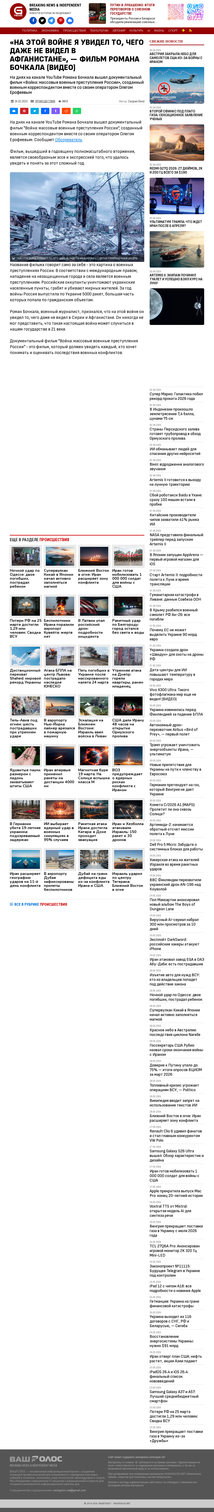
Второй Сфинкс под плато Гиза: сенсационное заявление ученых (176, 115)
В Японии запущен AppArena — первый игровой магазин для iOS (176, 559)
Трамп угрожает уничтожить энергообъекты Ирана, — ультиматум (175, 749)
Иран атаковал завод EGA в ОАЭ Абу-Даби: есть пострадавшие (177, 962)
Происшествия (74, 31)
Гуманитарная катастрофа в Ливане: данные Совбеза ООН (175, 597)
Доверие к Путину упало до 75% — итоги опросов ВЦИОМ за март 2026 (176, 1070)
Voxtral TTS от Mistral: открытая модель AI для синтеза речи (170, 1211)
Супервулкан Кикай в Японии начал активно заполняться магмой (175, 1015)
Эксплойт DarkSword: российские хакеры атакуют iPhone (174, 944)
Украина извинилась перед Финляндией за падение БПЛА (176, 712)
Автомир (118, 31)
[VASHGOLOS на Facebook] (33, 20)
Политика (29, 31)
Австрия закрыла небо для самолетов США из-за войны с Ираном (176, 58)
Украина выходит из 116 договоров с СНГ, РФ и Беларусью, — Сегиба (170, 1321)
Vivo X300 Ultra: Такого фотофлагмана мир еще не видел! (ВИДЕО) (173, 694)
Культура (136, 31)
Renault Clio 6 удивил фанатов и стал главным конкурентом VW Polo (176, 1136)
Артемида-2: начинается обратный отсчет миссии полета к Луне (172, 829)
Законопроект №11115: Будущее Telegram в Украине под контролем (175, 1271)
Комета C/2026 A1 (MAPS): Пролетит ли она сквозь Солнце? (172, 809)
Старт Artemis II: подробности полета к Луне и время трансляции (176, 579)
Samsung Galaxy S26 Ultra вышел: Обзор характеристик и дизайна (177, 1156)
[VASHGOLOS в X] (42, 20)
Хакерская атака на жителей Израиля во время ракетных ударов (174, 864)
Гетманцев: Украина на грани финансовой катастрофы (174, 1304)
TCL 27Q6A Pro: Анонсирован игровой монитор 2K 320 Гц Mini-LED (175, 1251)
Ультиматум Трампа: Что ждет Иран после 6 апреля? (176, 224)
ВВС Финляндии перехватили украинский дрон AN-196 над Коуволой (175, 884)
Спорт (173, 31)
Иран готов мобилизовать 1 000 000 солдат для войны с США (174, 1176)
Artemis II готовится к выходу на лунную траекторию (175, 482)
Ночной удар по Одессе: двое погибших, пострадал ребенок (176, 997)
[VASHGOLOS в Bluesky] (70, 20)
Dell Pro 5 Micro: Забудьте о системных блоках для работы (176, 847)
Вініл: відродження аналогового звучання (177, 466)
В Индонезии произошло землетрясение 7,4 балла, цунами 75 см (172, 414)
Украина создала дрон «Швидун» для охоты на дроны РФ (177, 654)
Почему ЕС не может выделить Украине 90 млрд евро (173, 634)
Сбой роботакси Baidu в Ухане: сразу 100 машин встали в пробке (176, 500)
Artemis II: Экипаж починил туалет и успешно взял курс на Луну (176, 279)
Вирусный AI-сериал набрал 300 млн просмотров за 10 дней (174, 924)
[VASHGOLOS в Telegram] (51, 20)
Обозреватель (68, 140)
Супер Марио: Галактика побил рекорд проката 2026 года (176, 396)
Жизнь (159, 31)
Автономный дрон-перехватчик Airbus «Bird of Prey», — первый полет (174, 730)
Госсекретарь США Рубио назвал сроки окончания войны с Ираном (176, 1050)
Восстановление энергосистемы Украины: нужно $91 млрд (172, 1341)
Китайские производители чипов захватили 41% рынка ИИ (174, 520)
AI (148, 31)
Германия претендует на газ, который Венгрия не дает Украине (175, 789)
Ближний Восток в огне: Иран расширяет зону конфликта (175, 1118)
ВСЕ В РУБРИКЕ (40, 904)
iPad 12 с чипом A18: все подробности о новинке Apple (175, 1288)
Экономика (50, 31)
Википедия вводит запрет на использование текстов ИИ (174, 1103)
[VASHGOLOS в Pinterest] (60, 20)
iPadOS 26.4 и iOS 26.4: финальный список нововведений (169, 1376)
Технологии (99, 31)
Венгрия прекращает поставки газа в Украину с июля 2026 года (176, 1231)
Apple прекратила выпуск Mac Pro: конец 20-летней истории (176, 1193)
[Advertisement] (77, 497)
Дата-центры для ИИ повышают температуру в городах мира (172, 674)
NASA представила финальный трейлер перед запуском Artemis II (176, 539)
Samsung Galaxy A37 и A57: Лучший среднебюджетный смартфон (174, 1396)
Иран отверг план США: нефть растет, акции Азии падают (176, 1359)
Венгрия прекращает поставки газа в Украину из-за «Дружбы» (176, 1436)
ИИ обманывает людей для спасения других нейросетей (175, 451)
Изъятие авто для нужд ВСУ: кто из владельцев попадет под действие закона (175, 979)
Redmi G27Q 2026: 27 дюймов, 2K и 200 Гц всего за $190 (176, 170)
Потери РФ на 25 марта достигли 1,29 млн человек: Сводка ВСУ (174, 1416)
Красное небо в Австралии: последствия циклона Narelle (175, 1032)
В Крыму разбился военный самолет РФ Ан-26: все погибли (174, 615)
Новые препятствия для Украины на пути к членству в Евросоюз (175, 769)
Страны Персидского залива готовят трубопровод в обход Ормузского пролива (175, 434)
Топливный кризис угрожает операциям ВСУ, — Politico (174, 1087)
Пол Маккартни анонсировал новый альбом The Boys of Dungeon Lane (174, 904)
